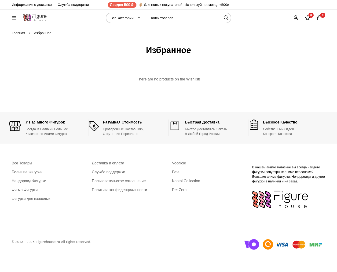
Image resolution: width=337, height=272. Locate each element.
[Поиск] (238, 20)
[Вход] (296, 20)
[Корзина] (319, 20)
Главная (18, 48)
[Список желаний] (307, 20)
